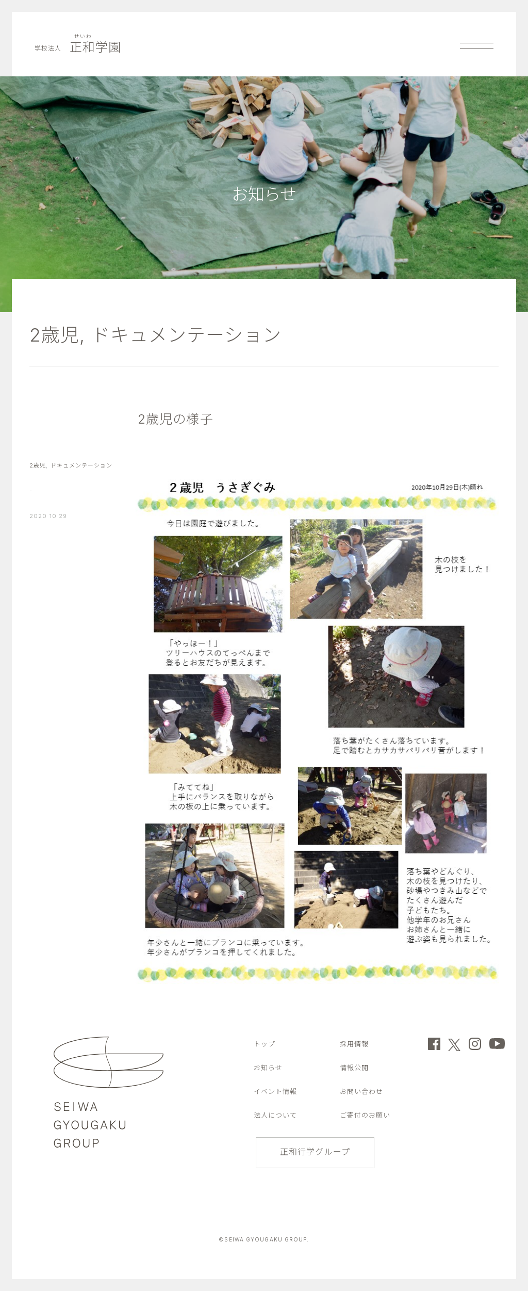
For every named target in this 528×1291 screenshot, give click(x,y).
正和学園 (78, 47)
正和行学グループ (315, 1152)
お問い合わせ (362, 1091)
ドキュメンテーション (186, 335)
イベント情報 (276, 1091)
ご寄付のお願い (365, 1115)
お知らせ (268, 1067)
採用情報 (354, 1044)
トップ (264, 1044)
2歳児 (54, 335)
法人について (276, 1115)
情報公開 (354, 1067)
